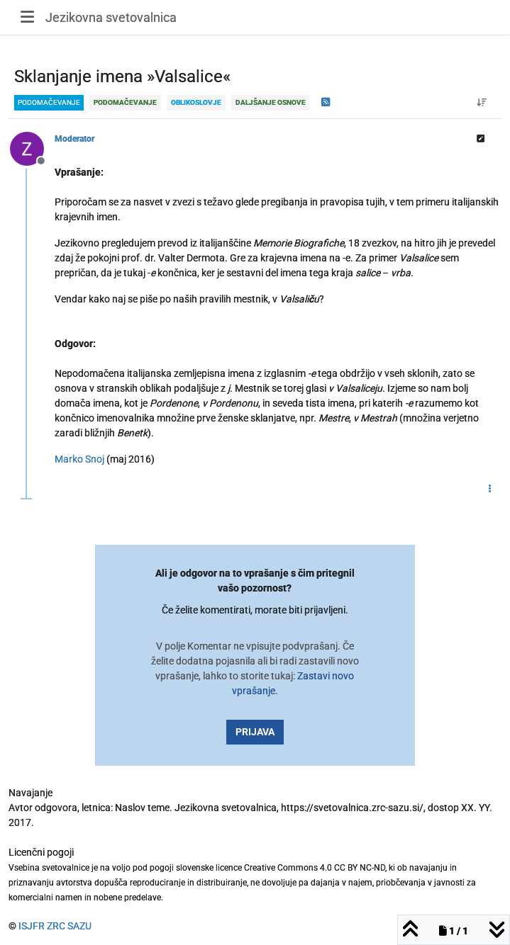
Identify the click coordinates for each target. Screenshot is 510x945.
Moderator (74, 139)
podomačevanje (49, 102)
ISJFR (31, 926)
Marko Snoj (79, 459)
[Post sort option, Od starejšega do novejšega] (482, 103)
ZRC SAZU (69, 926)
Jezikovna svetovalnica (111, 17)
